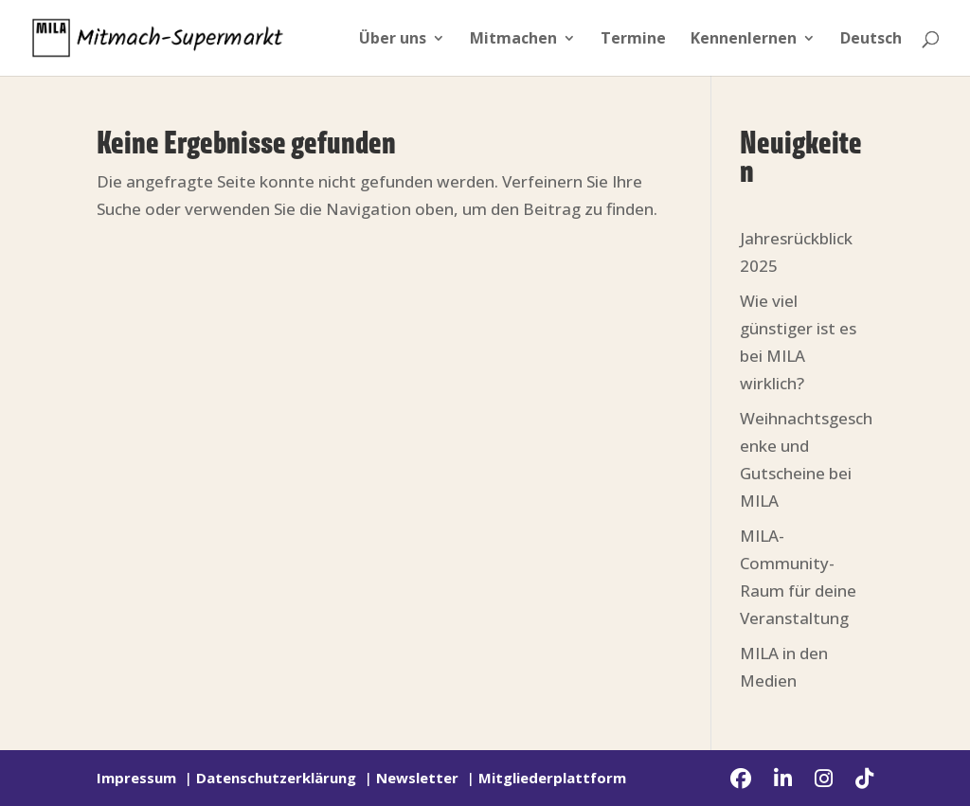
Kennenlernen (744, 39)
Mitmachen (513, 39)
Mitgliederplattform (552, 777)
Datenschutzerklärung (276, 777)
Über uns (392, 39)
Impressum (136, 777)
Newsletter (417, 777)
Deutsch (871, 39)
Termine (633, 39)
